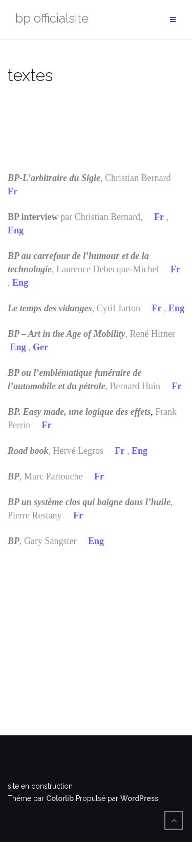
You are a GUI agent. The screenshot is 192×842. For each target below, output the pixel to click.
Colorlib (60, 798)
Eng (16, 230)
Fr (12, 191)
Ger (40, 347)
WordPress (139, 798)
